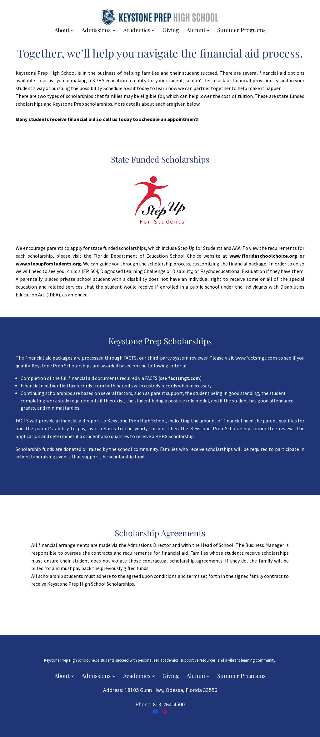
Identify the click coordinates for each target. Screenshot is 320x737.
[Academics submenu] (153, 30)
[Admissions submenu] (114, 30)
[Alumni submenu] (208, 30)
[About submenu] (72, 30)
